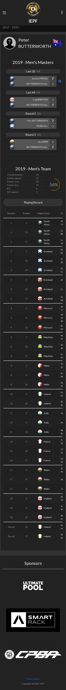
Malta (46, 365)
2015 (15, 27)
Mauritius (48, 337)
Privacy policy (33, 678)
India (46, 413)
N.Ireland (48, 280)
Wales (47, 470)
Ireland (47, 394)
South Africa (47, 223)
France (47, 441)
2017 (6, 27)
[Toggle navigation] (4, 12)
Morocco (48, 308)
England (48, 498)
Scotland (48, 251)
